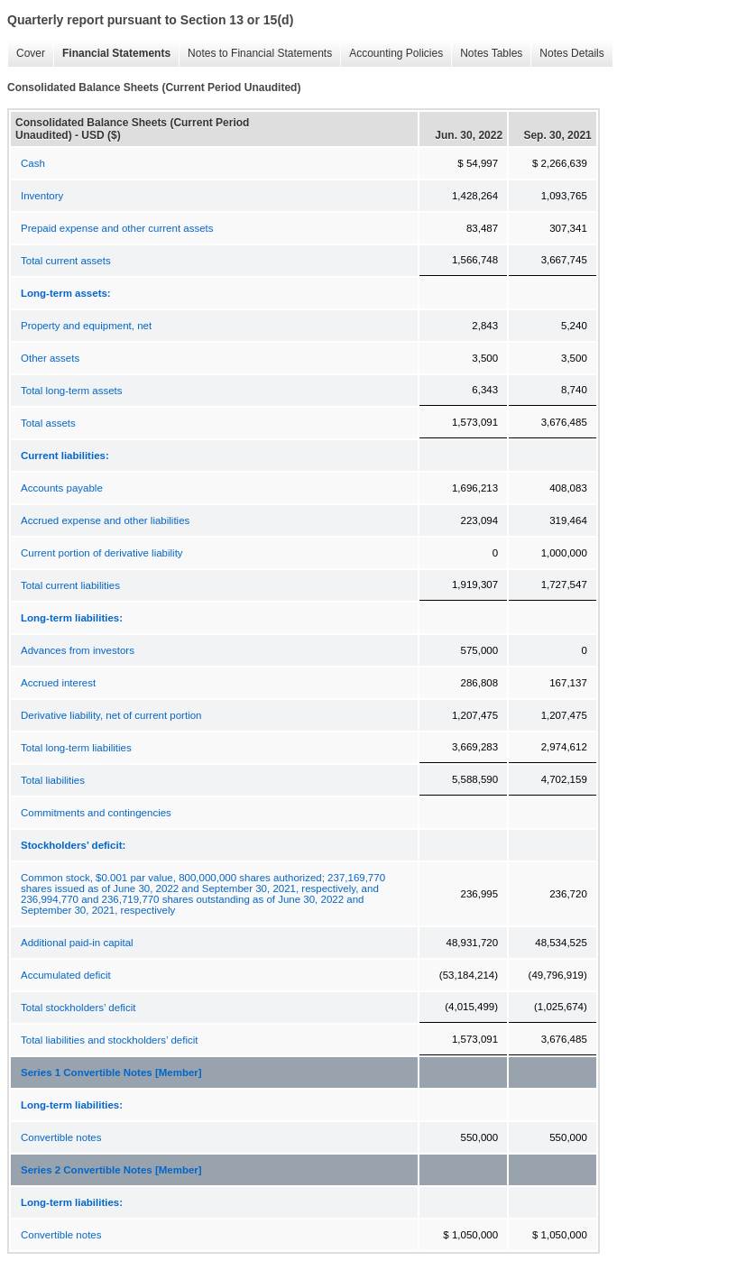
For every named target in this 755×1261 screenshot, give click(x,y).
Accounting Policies (391, 53)
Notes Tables (486, 53)
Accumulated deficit (66, 975)
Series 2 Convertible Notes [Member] (111, 1169)
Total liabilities (53, 780)
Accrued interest (58, 682)
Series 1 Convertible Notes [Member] (111, 1072)
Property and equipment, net (86, 325)
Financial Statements (111, 53)
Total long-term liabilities (76, 747)
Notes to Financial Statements (255, 53)
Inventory (42, 195)
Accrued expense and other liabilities (105, 520)
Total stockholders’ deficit (78, 1007)
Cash (33, 163)
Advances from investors (77, 650)
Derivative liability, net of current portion (111, 715)
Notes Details (566, 53)
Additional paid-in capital (77, 942)
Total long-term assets (72, 390)
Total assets (48, 423)
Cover (26, 53)
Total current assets (66, 260)
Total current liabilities (70, 585)
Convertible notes (61, 1137)
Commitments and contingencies (96, 812)
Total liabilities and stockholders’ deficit (109, 1040)
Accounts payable (62, 488)
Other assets (50, 358)
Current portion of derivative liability (102, 553)
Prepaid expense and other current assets (117, 228)
